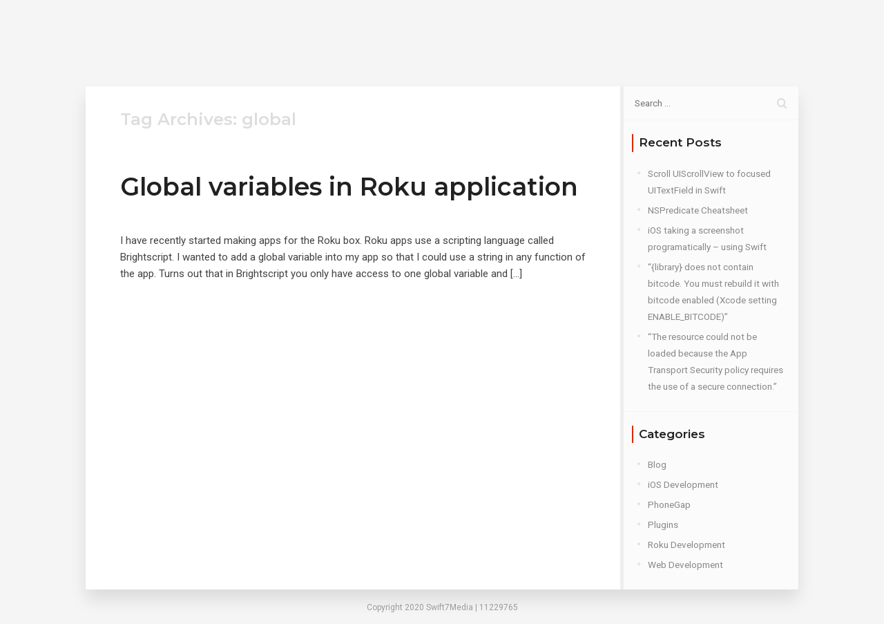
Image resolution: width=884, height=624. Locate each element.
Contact (622, 34)
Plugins (663, 524)
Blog (567, 34)
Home (460, 34)
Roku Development (686, 544)
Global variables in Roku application (349, 186)
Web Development (685, 564)
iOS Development (683, 484)
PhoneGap (669, 504)
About (515, 34)
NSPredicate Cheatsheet (698, 210)
